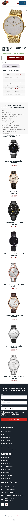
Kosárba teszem (15, 58)
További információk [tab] (11, 66)
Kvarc (16, 80)
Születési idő (4, 406)
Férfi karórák (18, 74)
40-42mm (17, 89)
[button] (17, 3)
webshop (6, 454)
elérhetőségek (9, 482)
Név (2, 394)
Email (2, 400)
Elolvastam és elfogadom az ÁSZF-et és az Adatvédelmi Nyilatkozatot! (12, 414)
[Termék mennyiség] (3, 58)
